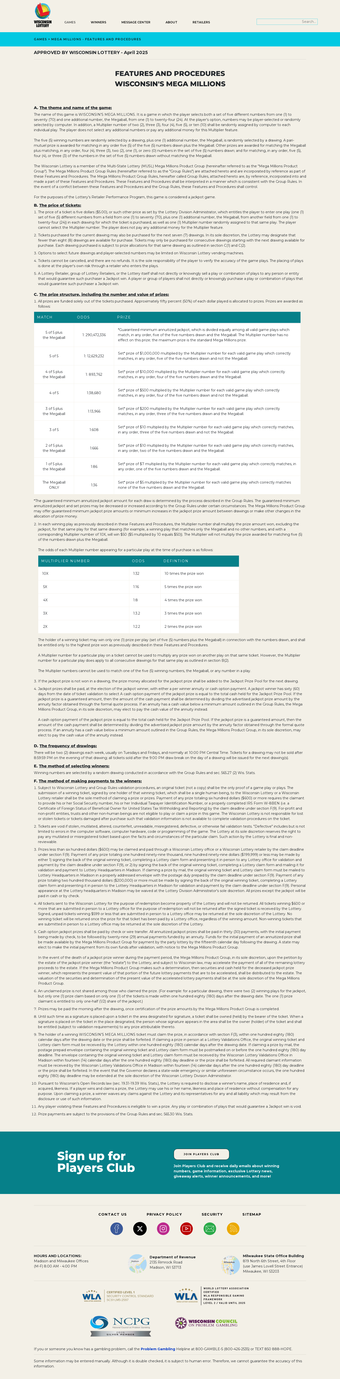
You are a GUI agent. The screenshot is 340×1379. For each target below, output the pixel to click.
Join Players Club (201, 1154)
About (171, 22)
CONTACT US (112, 1214)
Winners (98, 22)
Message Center (135, 22)
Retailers (201, 22)
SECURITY (212, 1214)
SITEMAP (251, 1214)
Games (70, 22)
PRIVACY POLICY (164, 1214)
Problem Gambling (158, 1349)
